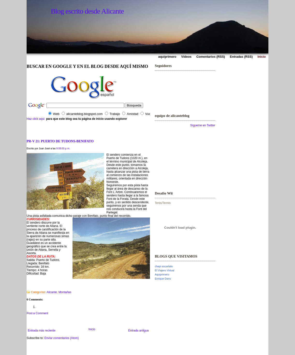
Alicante (52, 292)
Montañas (65, 292)
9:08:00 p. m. (63, 148)
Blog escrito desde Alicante (87, 11)
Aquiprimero (162, 274)
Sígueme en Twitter (202, 125)
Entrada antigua (138, 330)
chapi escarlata (164, 266)
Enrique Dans (163, 278)
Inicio (91, 329)
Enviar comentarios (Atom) (61, 338)
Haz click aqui (35, 119)
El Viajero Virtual (164, 270)
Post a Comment (37, 313)
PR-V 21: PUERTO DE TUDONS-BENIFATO (60, 141)
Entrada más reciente (41, 330)
